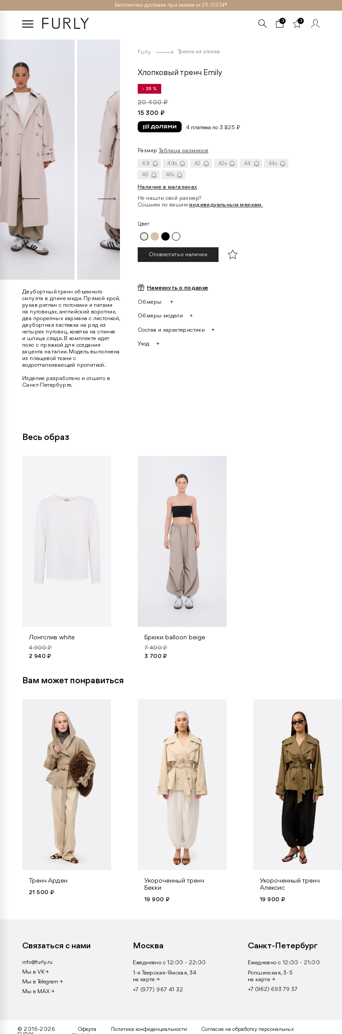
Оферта (87, 1029)
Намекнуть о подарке (177, 288)
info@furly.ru (37, 962)
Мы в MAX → (38, 991)
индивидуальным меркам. (226, 205)
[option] (70, 158)
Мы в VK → (35, 972)
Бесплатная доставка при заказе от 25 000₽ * (171, 5)
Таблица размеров (183, 151)
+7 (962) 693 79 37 (273, 989)
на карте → (146, 979)
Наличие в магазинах (167, 187)
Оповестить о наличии (178, 255)
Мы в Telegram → (42, 982)
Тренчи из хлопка (199, 52)
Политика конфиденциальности (149, 1029)
